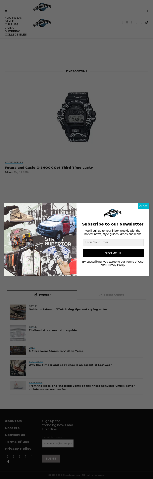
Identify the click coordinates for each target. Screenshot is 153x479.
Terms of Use (134, 261)
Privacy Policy (115, 265)
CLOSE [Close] (143, 206)
